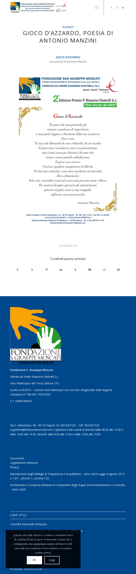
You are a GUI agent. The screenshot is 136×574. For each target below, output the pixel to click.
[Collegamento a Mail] (123, 7)
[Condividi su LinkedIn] (61, 269)
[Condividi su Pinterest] (46, 269)
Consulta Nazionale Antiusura (28, 524)
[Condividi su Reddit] (104, 269)
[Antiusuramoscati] (56, 7)
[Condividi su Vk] (90, 269)
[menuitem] (97, 7)
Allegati (68, 27)
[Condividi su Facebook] (17, 269)
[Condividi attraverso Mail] (118, 269)
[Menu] (97, 7)
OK (34, 560)
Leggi (52, 560)
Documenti (17, 458)
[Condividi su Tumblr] (75, 269)
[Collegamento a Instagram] (117, 7)
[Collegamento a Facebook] (111, 7)
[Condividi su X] (32, 269)
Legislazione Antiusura (24, 462)
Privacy (14, 467)
